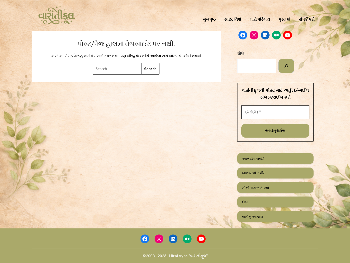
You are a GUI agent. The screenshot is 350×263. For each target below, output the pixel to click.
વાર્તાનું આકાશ (252, 216)
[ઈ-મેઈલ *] (275, 112)
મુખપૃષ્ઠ (209, 19)
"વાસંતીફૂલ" (198, 255)
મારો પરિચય (260, 19)
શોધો (240, 53)
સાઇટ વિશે (232, 19)
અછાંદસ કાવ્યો (253, 158)
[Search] (286, 66)
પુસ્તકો (284, 19)
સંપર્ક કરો (307, 19)
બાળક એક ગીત (254, 173)
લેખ (245, 202)
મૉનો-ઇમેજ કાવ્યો (255, 187)
